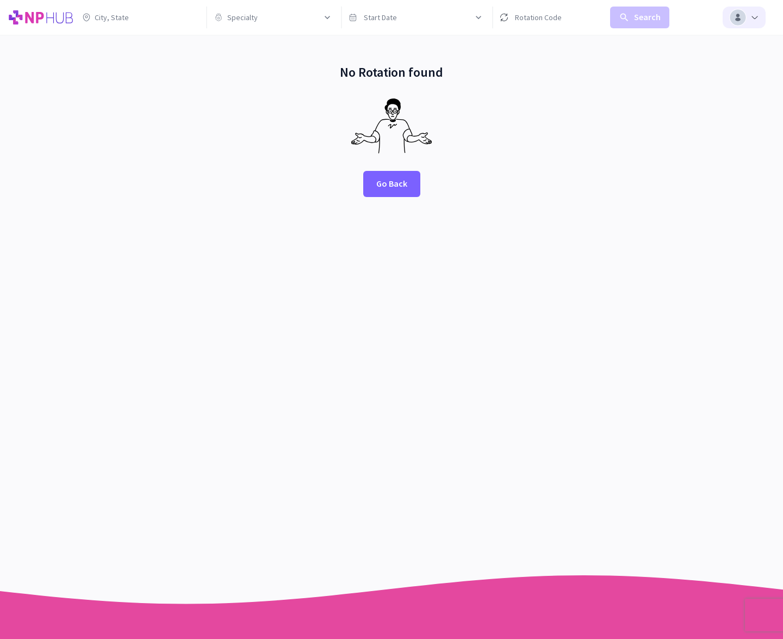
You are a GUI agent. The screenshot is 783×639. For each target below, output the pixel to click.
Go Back (391, 183)
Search (640, 17)
